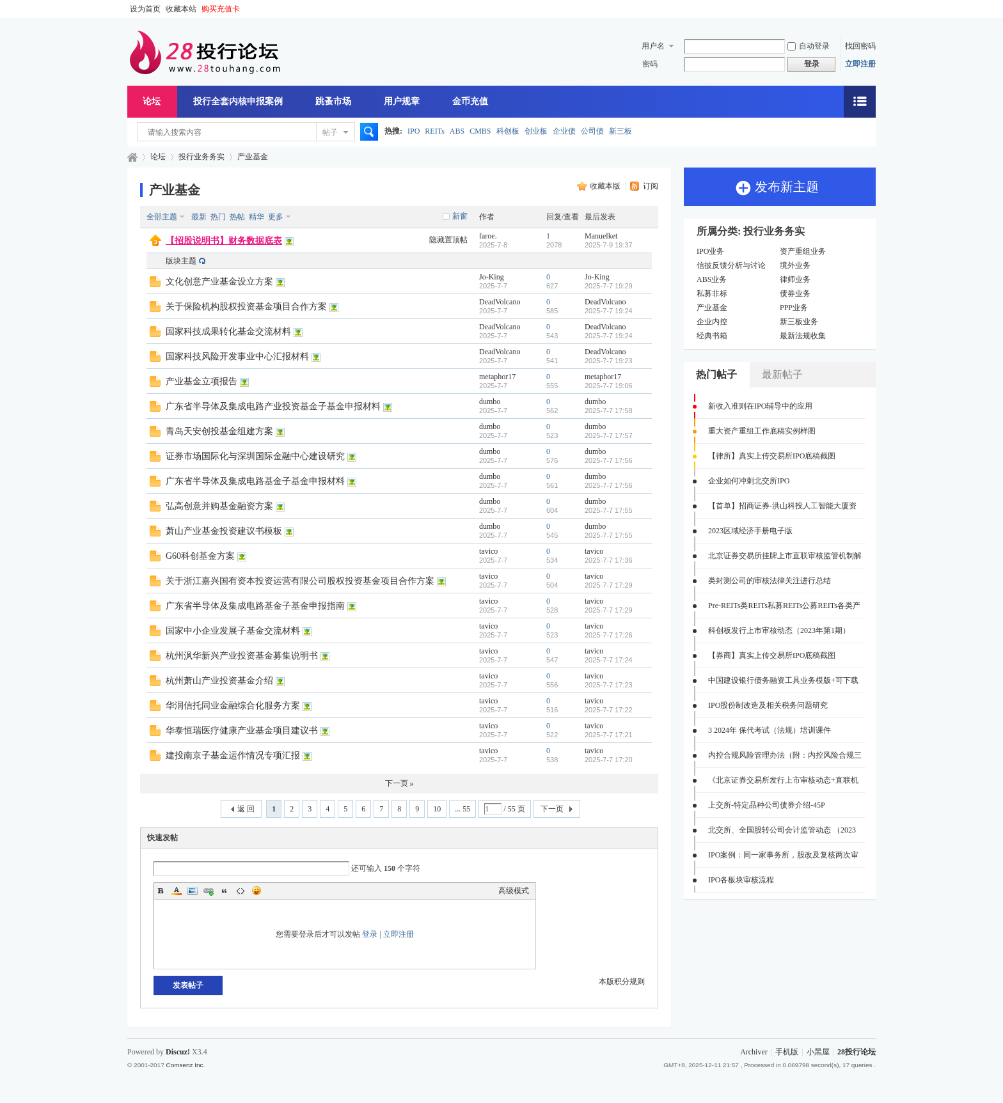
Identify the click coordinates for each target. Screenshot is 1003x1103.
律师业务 (795, 279)
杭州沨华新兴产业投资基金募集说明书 (242, 656)
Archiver (754, 1051)
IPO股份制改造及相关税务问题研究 (768, 705)
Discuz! (178, 1051)
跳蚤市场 (333, 101)
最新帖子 (782, 374)
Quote (224, 890)
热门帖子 (716, 374)
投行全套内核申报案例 (238, 101)
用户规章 (402, 101)
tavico (488, 551)
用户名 (653, 46)
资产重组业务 (803, 251)
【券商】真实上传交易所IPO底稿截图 (771, 655)
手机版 (786, 1051)
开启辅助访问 (872, 9)
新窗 (460, 216)
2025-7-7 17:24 (609, 660)
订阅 (650, 186)
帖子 (330, 132)
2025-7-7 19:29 (609, 286)
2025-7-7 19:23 (609, 360)
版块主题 (181, 260)
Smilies (256, 890)
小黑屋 (818, 1051)
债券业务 (795, 293)
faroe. (488, 235)
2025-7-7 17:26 (609, 635)
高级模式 (513, 890)
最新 (199, 216)
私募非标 (712, 293)
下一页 (552, 808)
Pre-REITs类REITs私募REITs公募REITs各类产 (784, 605)
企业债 (564, 131)
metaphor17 (497, 376)
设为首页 (145, 8)
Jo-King (491, 276)
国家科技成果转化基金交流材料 (228, 331)
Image (192, 890)
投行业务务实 (201, 156)
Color (176, 890)
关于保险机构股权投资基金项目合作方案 (246, 306)
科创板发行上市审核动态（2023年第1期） (779, 630)
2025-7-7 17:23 (609, 685)
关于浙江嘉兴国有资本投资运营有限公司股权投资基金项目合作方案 (300, 581)
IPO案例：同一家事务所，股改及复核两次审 (783, 854)
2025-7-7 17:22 (609, 710)
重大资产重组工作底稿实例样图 (762, 430)
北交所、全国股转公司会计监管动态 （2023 (782, 829)
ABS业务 (712, 279)
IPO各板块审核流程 (741, 879)
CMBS (480, 131)
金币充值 (470, 101)
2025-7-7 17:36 (609, 560)
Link (208, 890)
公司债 (592, 131)
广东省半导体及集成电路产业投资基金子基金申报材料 (273, 406)
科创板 (507, 131)
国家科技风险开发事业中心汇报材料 (237, 356)
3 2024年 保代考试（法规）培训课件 (769, 730)
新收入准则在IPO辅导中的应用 (760, 406)
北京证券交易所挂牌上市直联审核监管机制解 (785, 555)
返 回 (246, 808)
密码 (650, 63)
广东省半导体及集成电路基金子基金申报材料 (255, 481)
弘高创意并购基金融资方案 (219, 506)
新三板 (620, 131)
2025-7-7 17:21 (609, 735)
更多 (275, 216)
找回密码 (860, 46)
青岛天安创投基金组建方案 (219, 431)
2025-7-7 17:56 (609, 460)
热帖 (237, 216)
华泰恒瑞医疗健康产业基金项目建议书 (242, 730)
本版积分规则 (622, 981)
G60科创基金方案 (200, 556)
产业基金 (252, 156)
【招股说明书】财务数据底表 (224, 241)
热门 (218, 216)
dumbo (489, 401)
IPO (413, 131)
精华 (256, 216)
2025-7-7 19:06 (609, 385)
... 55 (462, 808)
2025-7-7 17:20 (609, 759)
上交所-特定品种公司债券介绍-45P (766, 805)
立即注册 (860, 63)
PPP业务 (794, 307)
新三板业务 (799, 321)
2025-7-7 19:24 (609, 311)
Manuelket (601, 235)
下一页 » (399, 783)
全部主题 (161, 216)
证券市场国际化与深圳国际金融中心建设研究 (255, 456)
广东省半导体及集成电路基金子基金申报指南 (255, 606)
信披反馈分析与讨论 (731, 265)
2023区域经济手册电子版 (750, 530)
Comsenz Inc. (185, 1064)
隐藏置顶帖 (448, 239)
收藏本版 (606, 186)
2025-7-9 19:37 (609, 245)
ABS (457, 131)
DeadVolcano (499, 301)
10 (437, 808)
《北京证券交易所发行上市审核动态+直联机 (783, 780)
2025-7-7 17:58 (609, 410)
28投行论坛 (132, 157)
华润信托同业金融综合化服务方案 (233, 705)
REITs (435, 131)
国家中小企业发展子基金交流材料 (233, 631)
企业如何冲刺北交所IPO (748, 480)
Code (240, 890)
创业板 (536, 131)
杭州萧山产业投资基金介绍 (219, 680)
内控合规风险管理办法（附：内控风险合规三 (785, 755)
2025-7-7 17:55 (609, 510)
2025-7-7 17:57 (609, 435)
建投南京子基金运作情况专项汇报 (233, 755)
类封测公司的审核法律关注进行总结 (769, 580)
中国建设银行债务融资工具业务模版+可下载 (783, 680)
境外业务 (795, 265)
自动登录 (808, 46)
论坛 (152, 101)
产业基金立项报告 (201, 381)
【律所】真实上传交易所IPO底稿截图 (771, 455)
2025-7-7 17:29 (609, 585)
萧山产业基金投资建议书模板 (224, 531)
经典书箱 (712, 335)
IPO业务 (710, 251)
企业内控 (712, 321)
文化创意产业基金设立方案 (219, 281)
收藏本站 (181, 8)
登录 (369, 934)
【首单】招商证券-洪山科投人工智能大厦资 (782, 505)
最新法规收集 (803, 335)
